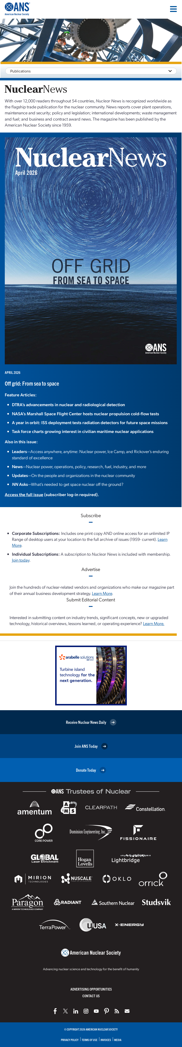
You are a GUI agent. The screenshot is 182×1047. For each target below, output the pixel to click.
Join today (20, 560)
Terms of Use (89, 1039)
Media (117, 1039)
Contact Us (91, 995)
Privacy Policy (70, 1039)
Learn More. (153, 623)
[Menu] (173, 9)
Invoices (106, 1039)
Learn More (102, 593)
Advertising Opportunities (91, 989)
